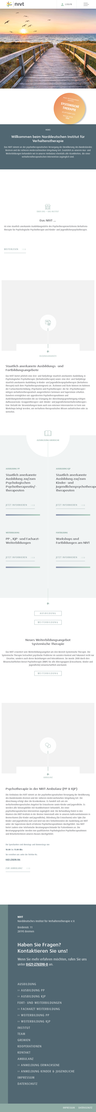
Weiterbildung (48, 622)
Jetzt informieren (16, 505)
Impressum (26, 1077)
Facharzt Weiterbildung (40, 1009)
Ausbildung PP (33, 990)
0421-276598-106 (13, 859)
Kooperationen (30, 1046)
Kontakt (24, 1052)
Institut (24, 1028)
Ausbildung (48, 613)
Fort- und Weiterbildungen (40, 1003)
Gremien (24, 1040)
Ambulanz (26, 1059)
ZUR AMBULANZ (14, 868)
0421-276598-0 (37, 964)
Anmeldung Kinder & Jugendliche (48, 1071)
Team (21, 1034)
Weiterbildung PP (35, 1015)
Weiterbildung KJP (35, 1021)
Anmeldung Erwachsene (40, 1065)
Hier (67, 118)
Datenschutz (28, 1084)
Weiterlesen (11, 249)
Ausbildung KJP (33, 996)
